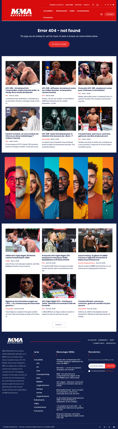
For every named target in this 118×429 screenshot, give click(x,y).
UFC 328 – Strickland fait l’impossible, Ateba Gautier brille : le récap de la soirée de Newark (22, 90)
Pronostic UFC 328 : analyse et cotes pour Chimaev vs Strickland (94, 89)
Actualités (46, 139)
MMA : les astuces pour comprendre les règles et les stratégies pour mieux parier (68, 375)
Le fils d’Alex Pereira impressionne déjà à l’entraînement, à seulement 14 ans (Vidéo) (70, 399)
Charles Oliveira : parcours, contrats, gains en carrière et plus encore (94, 301)
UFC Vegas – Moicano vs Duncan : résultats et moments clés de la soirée (70, 382)
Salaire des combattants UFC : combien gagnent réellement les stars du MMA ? (70, 360)
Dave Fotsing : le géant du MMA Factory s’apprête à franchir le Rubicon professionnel (92, 257)
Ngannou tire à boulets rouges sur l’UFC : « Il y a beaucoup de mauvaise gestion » (22, 302)
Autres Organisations (86, 262)
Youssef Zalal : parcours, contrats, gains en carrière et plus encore (93, 134)
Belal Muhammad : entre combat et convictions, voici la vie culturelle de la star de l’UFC (70, 391)
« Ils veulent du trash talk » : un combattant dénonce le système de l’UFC (70, 407)
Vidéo (8, 260)
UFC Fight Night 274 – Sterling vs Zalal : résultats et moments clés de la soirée (59, 302)
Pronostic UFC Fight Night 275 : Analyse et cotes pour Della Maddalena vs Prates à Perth (55, 257)
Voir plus (59, 323)
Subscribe (110, 365)
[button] (97, 5)
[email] (96, 364)
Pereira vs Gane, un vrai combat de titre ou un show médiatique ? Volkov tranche (22, 135)
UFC (7, 95)
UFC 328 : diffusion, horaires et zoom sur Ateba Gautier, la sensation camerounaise (58, 90)
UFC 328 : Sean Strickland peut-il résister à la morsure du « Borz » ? (56, 134)
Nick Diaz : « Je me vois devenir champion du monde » (69, 367)
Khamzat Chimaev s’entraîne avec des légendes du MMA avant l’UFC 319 (70, 415)
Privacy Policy (109, 370)
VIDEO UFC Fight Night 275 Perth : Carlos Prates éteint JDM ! (20, 256)
